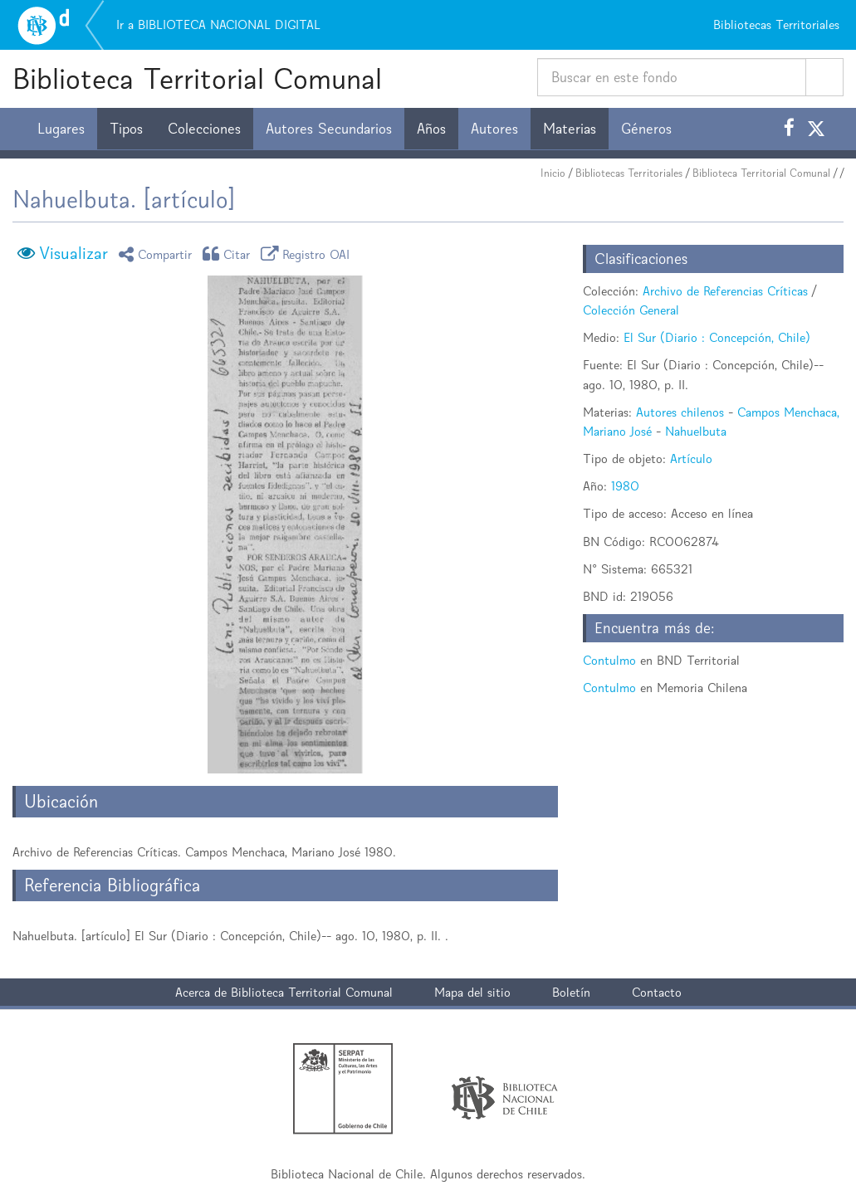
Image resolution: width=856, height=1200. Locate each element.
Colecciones (204, 129)
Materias (569, 129)
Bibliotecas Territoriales (628, 173)
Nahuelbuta (695, 431)
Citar (229, 253)
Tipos (126, 129)
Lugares (61, 129)
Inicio (553, 173)
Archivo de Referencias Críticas (725, 291)
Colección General (631, 310)
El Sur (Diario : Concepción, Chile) (717, 337)
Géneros (646, 129)
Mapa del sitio (472, 992)
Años (431, 129)
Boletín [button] (571, 992)
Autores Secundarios (329, 129)
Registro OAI (308, 253)
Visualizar (73, 253)
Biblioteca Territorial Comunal (197, 78)
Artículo (691, 458)
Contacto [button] (657, 992)
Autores (494, 129)
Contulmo (609, 660)
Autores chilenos (680, 412)
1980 (625, 486)
